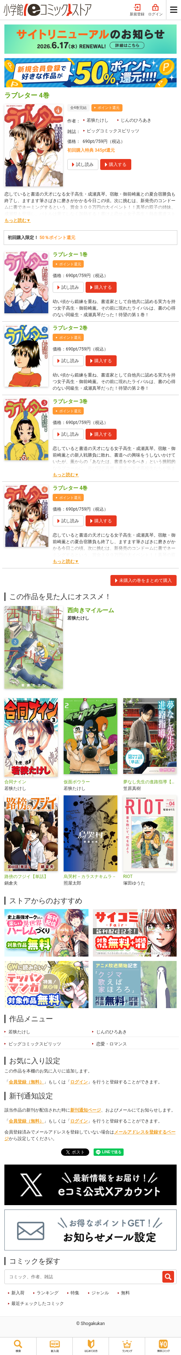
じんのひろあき (136, 120)
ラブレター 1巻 (70, 254)
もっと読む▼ (17, 220)
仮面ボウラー (77, 781)
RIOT (128, 876)
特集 (75, 1292)
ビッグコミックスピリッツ (113, 130)
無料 (125, 1292)
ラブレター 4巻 (70, 488)
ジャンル (100, 1292)
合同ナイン (15, 781)
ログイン (155, 10)
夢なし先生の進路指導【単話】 (150, 781)
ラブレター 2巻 (70, 328)
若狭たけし (98, 120)
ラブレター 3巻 (70, 401)
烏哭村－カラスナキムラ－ (90, 876)
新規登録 (137, 10)
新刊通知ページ (85, 1110)
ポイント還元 (109, 108)
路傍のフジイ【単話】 (26, 876)
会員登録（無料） (26, 1082)
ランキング (48, 1292)
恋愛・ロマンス (111, 1043)
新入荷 (17, 1292)
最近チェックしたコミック (37, 1303)
